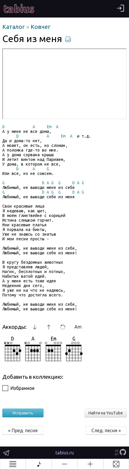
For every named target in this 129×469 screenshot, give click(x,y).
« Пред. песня (23, 430)
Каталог (14, 26)
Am (78, 326)
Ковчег (40, 26)
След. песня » (106, 430)
